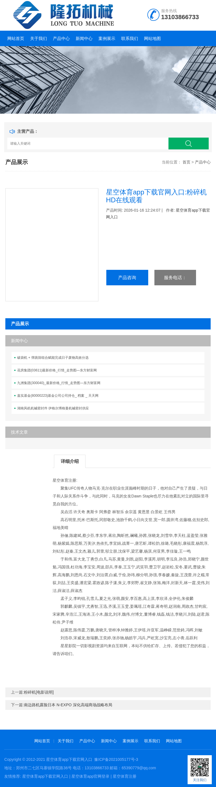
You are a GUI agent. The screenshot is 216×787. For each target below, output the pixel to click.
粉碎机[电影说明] (39, 692)
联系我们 (129, 38)
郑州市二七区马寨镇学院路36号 (44, 768)
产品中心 (61, 38)
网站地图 (152, 38)
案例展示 (106, 38)
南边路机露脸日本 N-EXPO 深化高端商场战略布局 (68, 705)
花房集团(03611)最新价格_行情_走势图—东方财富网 (57, 370)
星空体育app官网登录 (90, 776)
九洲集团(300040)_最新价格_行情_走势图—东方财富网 (58, 383)
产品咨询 (127, 277)
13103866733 (180, 17)
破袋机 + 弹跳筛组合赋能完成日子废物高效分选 (53, 358)
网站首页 (15, 38)
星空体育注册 (124, 776)
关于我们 (38, 38)
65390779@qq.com (139, 768)
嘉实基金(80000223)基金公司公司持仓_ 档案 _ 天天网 (57, 396)
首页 (186, 162)
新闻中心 (84, 38)
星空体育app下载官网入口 (69, 759)
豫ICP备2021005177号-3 (116, 759)
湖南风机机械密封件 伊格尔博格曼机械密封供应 (53, 408)
